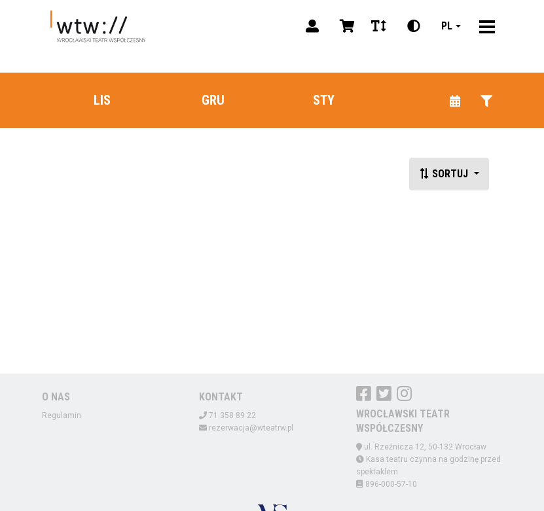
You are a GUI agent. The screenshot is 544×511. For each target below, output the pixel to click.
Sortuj (445, 173)
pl (446, 26)
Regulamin (61, 415)
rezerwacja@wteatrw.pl (251, 427)
